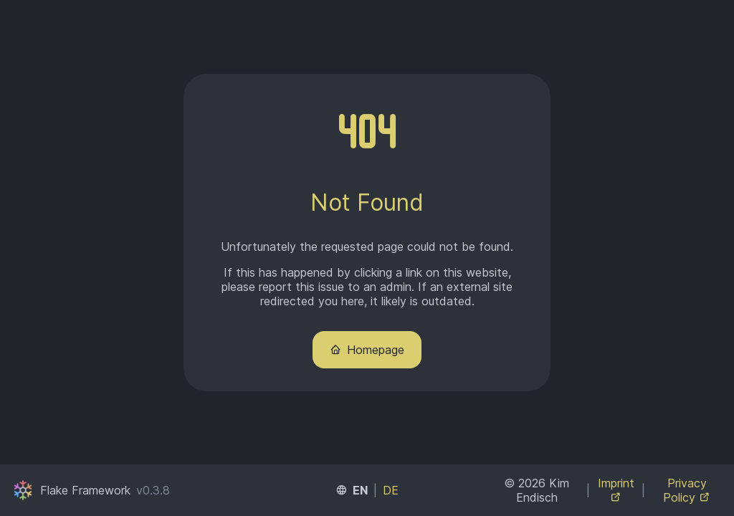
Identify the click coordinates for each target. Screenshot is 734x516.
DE (391, 490)
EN (360, 490)
